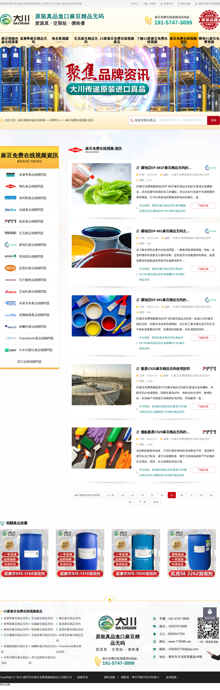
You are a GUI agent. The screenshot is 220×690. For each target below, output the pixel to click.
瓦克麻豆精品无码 (42, 622)
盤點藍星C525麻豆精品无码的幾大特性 (166, 432)
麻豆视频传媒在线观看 (31, 120)
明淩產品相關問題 (31, 256)
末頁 (155, 501)
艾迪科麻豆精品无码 (43, 638)
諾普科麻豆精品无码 (71, 633)
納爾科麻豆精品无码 (43, 649)
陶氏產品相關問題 (31, 186)
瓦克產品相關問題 (31, 233)
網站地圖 (185, 3)
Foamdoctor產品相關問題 (36, 338)
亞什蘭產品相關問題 (33, 280)
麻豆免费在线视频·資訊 (79, 120)
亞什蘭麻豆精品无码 (16, 638)
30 (130, 501)
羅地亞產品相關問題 (33, 244)
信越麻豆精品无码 (42, 627)
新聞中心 (55, 120)
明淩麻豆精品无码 (42, 633)
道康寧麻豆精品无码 (16, 622)
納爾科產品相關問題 (33, 326)
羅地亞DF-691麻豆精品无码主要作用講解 (166, 231)
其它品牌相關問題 (29, 361)
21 (132, 495)
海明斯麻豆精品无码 (16, 627)
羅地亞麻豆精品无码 (16, 633)
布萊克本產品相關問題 (34, 303)
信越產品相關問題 (31, 209)
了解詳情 (203, 205)
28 (201, 495)
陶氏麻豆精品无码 (70, 622)
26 (181, 495)
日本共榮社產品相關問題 (36, 350)
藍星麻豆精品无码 (70, 627)
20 (122, 495)
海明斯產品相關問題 (33, 198)
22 (142, 495)
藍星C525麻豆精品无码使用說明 (165, 368)
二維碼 (151, 3)
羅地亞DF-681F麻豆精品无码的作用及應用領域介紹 (166, 168)
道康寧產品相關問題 (33, 174)
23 (152, 495)
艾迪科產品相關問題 (33, 291)
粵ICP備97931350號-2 (145, 680)
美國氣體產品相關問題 (34, 315)
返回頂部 (210, 617)
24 (162, 495)
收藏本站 (168, 3)
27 (191, 495)
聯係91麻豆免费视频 (209, 3)
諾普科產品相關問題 (33, 268)
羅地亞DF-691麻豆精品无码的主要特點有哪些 (166, 300)
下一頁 (142, 501)
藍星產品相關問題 (31, 221)
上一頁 (110, 495)
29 (211, 495)
